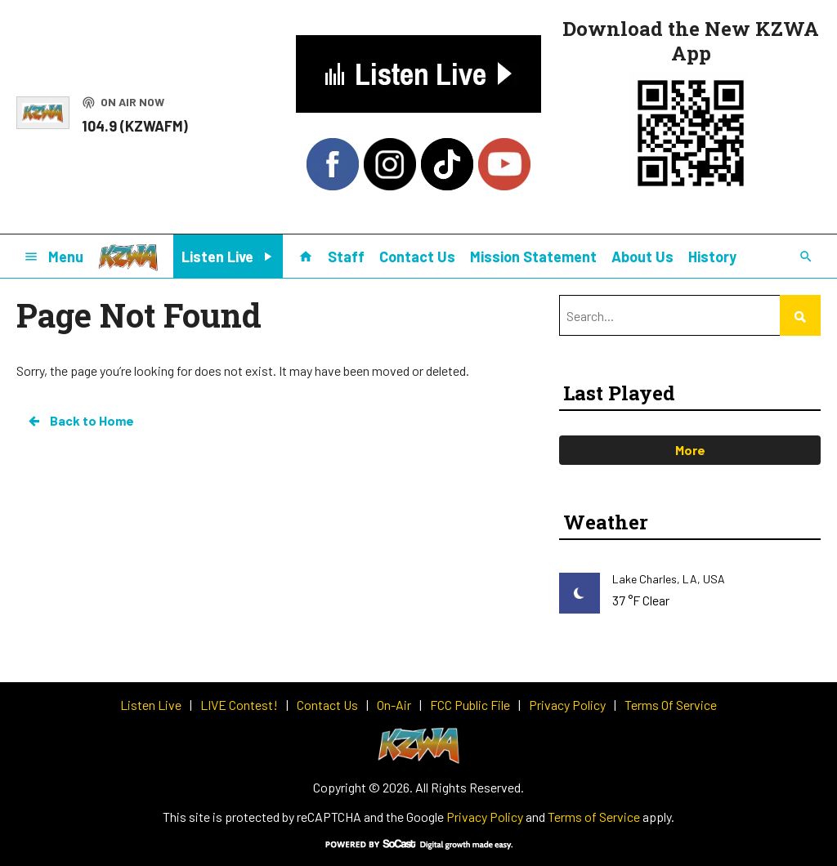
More (690, 450)
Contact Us (417, 257)
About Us (642, 257)
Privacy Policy (484, 816)
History (712, 257)
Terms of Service (594, 816)
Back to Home (80, 421)
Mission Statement (533, 257)
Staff (346, 257)
